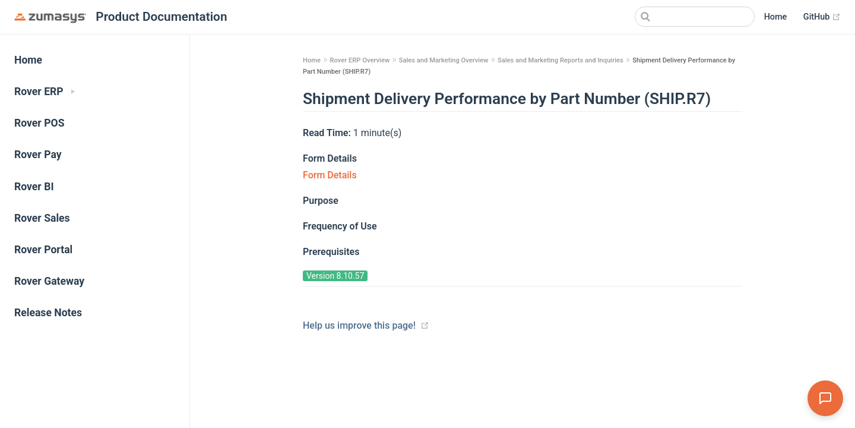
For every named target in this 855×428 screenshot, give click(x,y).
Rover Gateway (49, 281)
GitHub (822, 17)
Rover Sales (42, 218)
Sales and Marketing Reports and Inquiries (560, 60)
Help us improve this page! (359, 325)
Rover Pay (38, 154)
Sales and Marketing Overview (444, 60)
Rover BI (34, 187)
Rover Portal (43, 250)
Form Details (330, 175)
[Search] (695, 17)
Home (775, 17)
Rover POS (39, 123)
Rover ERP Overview (360, 60)
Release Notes (48, 313)
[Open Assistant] (825, 398)
